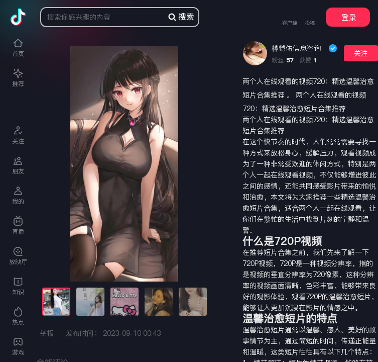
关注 (361, 53)
